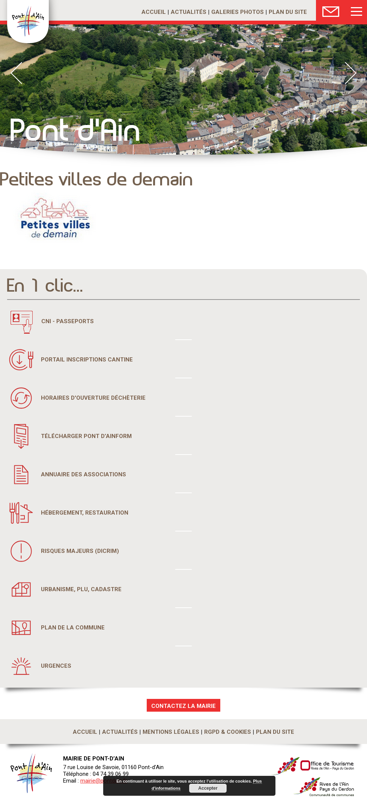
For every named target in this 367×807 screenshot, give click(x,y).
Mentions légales (171, 732)
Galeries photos (237, 12)
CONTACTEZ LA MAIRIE (183, 706)
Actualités (188, 12)
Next (350, 73)
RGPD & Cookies (227, 732)
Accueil (153, 12)
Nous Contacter (331, 10)
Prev (16, 73)
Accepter (207, 788)
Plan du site (288, 12)
